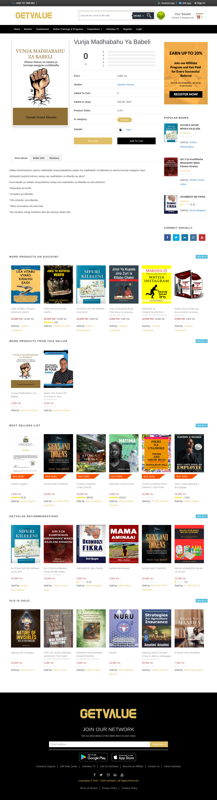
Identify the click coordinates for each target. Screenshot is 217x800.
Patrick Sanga (93, 670)
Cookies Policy (129, 788)
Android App (166, 3)
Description (21, 158)
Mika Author (125, 585)
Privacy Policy (109, 788)
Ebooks (28, 29)
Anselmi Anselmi (160, 670)
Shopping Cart (188, 18)
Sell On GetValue (109, 766)
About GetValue (172, 766)
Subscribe (159, 744)
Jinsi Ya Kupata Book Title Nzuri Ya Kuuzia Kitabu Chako (121, 312)
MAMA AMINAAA (119, 568)
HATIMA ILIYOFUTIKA (121, 483)
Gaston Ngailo (19, 483)
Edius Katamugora (193, 670)
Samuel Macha (94, 501)
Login (139, 29)
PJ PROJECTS (192, 585)
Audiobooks (42, 29)
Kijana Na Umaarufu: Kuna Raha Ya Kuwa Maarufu (187, 312)
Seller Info (38, 158)
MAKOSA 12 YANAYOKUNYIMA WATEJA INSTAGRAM (154, 312)
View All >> (202, 257)
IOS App (185, 3)
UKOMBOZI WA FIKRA (192, 196)
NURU (113, 652)
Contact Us (154, 766)
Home (17, 29)
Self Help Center (68, 766)
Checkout (176, 18)
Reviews (54, 158)
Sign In (199, 3)
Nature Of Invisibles (22, 652)
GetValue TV (112, 29)
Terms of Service (88, 788)
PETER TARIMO (160, 501)
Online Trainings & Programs (68, 29)
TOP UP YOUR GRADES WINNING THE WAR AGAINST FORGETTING (57, 656)
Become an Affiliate (133, 766)
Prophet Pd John (62, 326)
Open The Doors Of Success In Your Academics (55, 396)
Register (127, 29)
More (138, 15)
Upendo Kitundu (125, 84)
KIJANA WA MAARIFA (187, 652)
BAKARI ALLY (27, 670)
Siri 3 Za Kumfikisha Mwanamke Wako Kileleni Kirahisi (191, 163)
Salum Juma (59, 670)
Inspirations (94, 29)
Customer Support (45, 766)
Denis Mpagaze (197, 210)
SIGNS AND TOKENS (56, 483)
